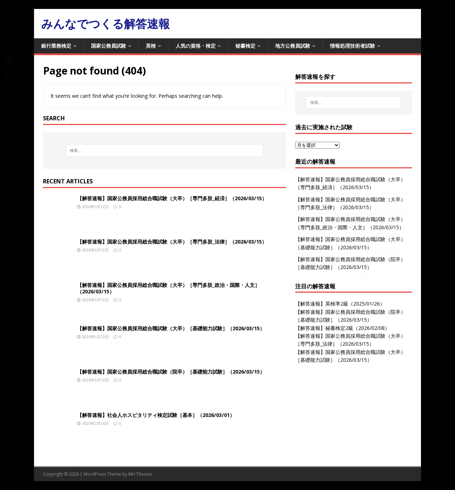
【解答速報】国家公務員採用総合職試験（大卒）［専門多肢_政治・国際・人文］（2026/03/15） (168, 288)
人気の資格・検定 (196, 45)
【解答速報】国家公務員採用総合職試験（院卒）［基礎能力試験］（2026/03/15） (171, 371)
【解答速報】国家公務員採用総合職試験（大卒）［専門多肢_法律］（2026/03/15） (172, 241)
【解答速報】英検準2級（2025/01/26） (340, 303)
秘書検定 (245, 45)
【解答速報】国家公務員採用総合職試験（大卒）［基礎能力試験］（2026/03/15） (171, 328)
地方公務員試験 (292, 45)
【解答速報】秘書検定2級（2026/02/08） (342, 328)
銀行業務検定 (56, 45)
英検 (151, 45)
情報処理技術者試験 (352, 45)
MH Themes (140, 474)
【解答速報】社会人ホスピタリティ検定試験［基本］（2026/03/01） (156, 415)
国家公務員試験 (108, 45)
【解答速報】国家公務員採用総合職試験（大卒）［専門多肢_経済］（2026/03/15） (172, 198)
